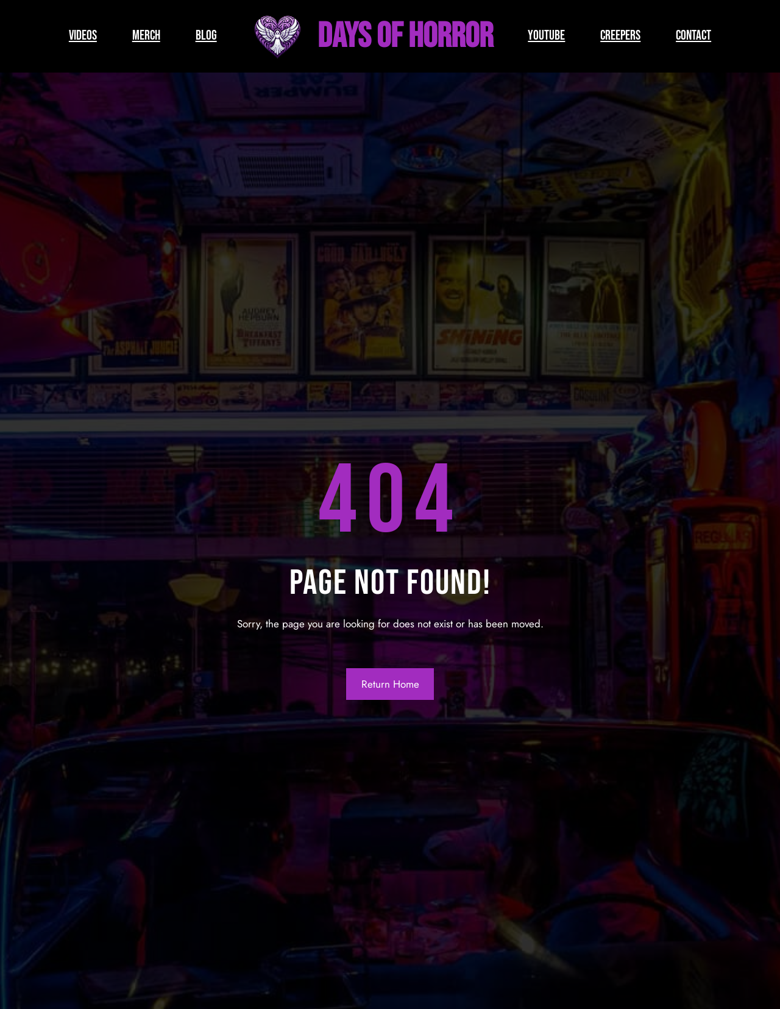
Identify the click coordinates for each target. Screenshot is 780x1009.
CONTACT (693, 35)
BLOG (206, 35)
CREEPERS (620, 35)
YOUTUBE (546, 35)
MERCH (146, 35)
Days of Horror (405, 36)
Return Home (390, 684)
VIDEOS (83, 35)
